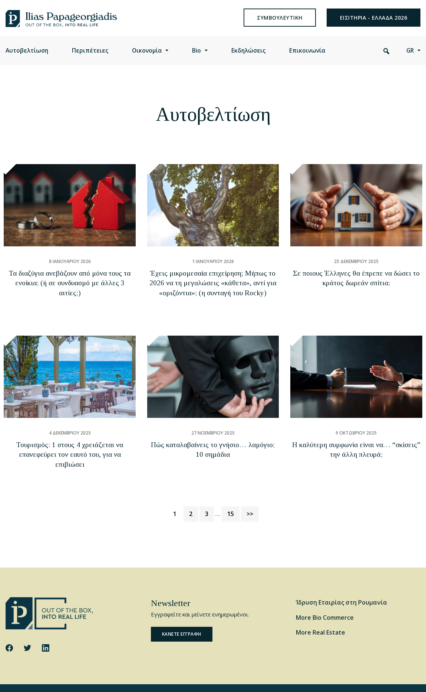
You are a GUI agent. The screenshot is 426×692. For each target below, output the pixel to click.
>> (250, 498)
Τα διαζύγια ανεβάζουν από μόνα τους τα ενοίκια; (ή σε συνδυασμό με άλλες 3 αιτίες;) (70, 292)
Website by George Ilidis (393, 679)
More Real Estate (320, 617)
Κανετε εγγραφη (181, 618)
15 (233, 497)
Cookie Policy (93, 679)
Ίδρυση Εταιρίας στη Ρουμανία (341, 586)
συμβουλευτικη (280, 23)
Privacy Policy (128, 679)
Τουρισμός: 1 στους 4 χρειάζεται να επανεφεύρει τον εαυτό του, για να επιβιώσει (69, 450)
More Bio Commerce (325, 602)
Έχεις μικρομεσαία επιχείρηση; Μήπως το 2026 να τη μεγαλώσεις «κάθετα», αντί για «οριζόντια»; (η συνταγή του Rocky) (212, 292)
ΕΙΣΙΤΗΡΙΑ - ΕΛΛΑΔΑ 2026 (373, 23)
